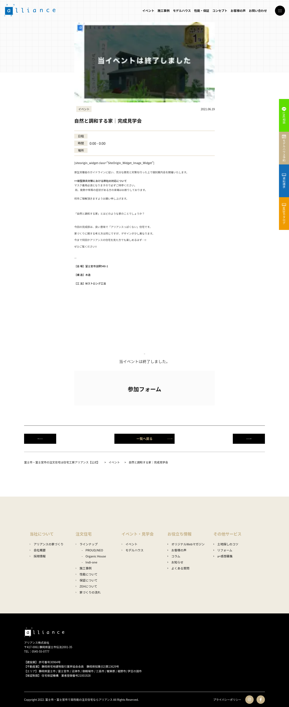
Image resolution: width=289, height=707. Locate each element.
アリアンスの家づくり (47, 544)
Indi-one (91, 562)
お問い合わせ (258, 10)
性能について (87, 574)
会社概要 (38, 550)
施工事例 (164, 10)
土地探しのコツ (225, 544)
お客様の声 (238, 10)
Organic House (95, 556)
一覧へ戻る (154, 438)
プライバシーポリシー (227, 700)
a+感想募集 (223, 556)
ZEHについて (86, 586)
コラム (173, 556)
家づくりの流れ (88, 592)
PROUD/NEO (94, 550)
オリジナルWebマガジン (186, 544)
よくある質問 (178, 568)
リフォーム (222, 550)
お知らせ (175, 562)
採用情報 (38, 556)
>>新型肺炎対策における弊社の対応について (100, 181)
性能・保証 (201, 10)
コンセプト (219, 10)
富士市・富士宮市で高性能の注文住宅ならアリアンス (79, 700)
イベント (148, 10)
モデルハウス (182, 10)
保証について (87, 580)
